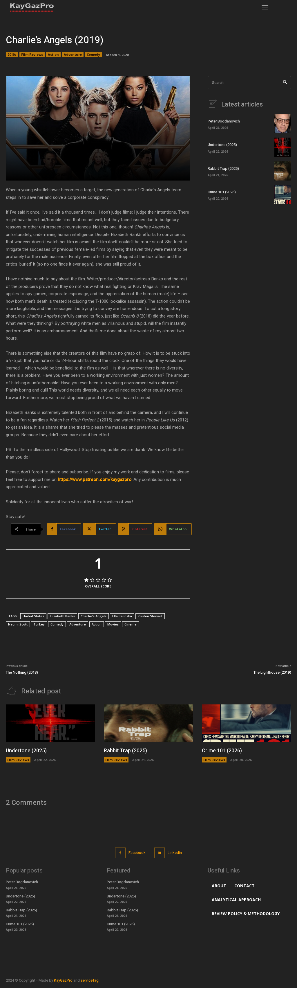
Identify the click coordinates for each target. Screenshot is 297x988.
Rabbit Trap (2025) (223, 168)
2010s (12, 54)
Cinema (130, 624)
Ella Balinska (122, 616)
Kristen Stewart (150, 616)
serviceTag (90, 980)
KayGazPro (63, 980)
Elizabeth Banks (62, 616)
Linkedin (175, 852)
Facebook (137, 852)
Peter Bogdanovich (224, 121)
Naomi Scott (18, 624)
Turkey (39, 624)
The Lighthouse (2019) (272, 672)
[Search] (285, 82)
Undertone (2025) (222, 144)
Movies (113, 624)
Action (53, 54)
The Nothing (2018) (22, 672)
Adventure (73, 54)
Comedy (93, 54)
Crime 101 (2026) (222, 192)
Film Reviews (32, 54)
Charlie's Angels (93, 616)
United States (33, 616)
